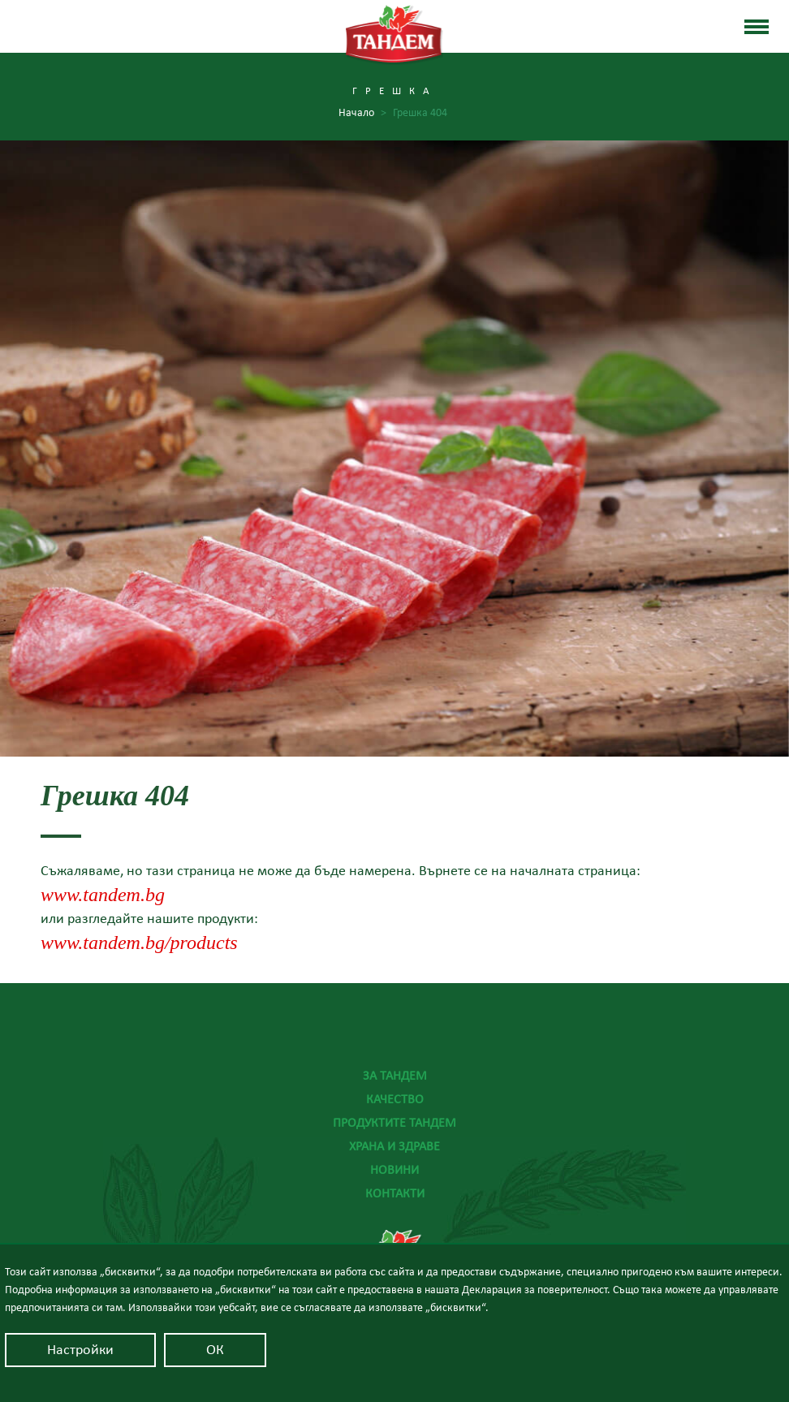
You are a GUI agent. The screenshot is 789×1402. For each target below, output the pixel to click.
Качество (395, 1099)
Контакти (395, 1193)
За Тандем (395, 1075)
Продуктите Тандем (394, 1122)
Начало (362, 113)
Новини (394, 1169)
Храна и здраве (394, 1146)
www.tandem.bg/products (139, 943)
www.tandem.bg (103, 895)
